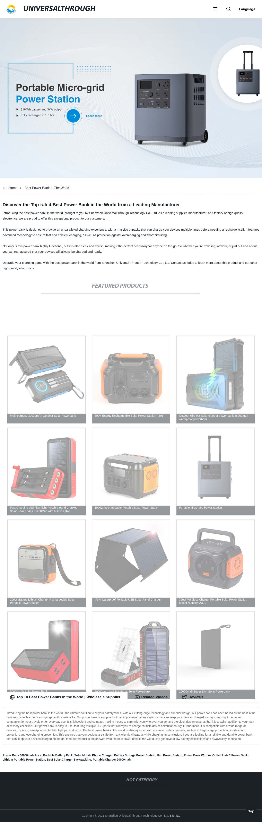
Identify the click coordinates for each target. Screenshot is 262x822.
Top (251, 811)
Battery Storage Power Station (134, 755)
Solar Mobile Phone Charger (93, 755)
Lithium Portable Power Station (24, 759)
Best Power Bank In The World (47, 188)
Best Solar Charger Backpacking (69, 759)
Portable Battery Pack (58, 755)
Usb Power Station (169, 755)
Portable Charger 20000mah (112, 759)
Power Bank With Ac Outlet (202, 755)
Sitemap (175, 815)
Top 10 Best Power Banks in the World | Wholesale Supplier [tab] (65, 697)
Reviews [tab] (192, 697)
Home (13, 188)
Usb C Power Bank (235, 755)
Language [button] (247, 9)
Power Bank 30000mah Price (22, 755)
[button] (215, 9)
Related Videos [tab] (151, 697)
